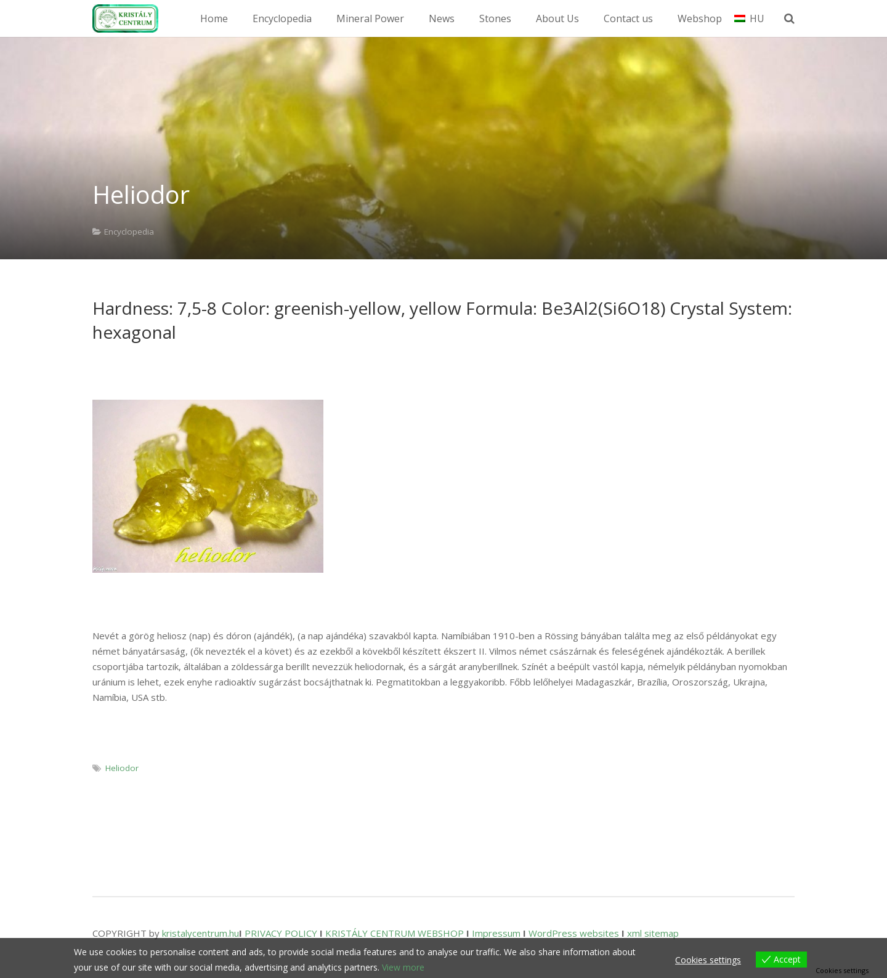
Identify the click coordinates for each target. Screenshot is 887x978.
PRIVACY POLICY (281, 933)
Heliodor (122, 768)
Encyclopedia (129, 231)
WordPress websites (574, 933)
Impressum (496, 933)
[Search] (793, 18)
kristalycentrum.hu (200, 933)
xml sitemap (653, 933)
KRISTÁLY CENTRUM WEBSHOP (394, 933)
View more (403, 967)
